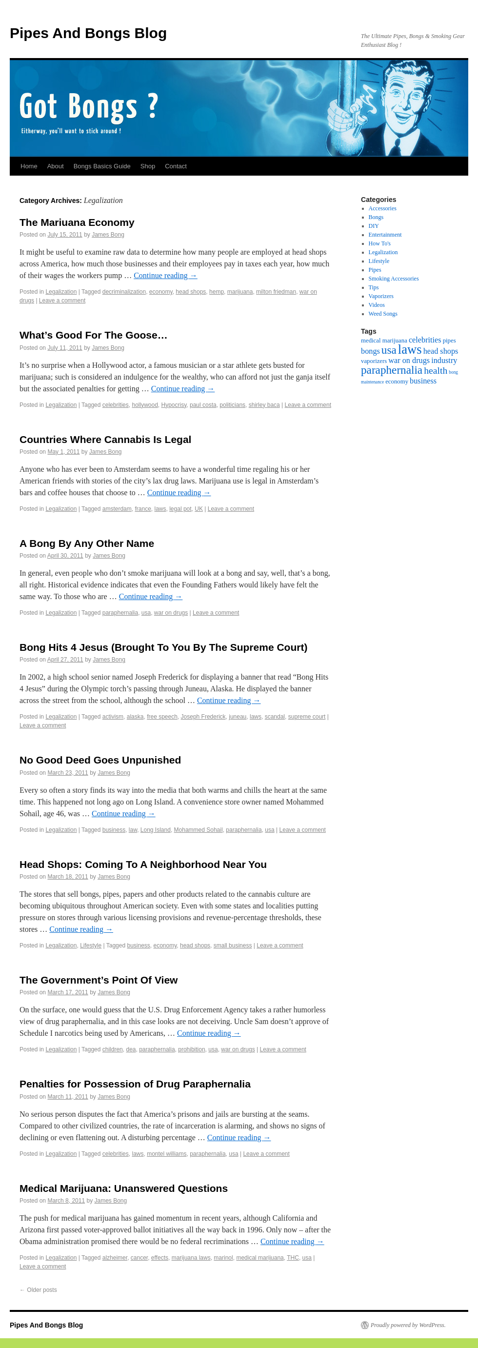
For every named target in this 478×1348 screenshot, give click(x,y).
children (112, 1049)
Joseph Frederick (203, 716)
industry (444, 360)
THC (293, 1257)
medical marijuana (259, 1257)
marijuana (240, 291)
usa (146, 612)
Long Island (155, 829)
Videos (377, 305)
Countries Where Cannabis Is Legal (105, 439)
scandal (275, 716)
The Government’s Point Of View (99, 980)
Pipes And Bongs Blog (88, 33)
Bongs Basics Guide (102, 166)
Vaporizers (381, 296)
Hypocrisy (174, 405)
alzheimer (114, 1257)
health (435, 370)
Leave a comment (62, 300)
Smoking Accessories (394, 278)
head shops (191, 291)
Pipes (375, 269)
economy (161, 291)
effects (159, 1257)
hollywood (145, 405)
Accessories (383, 208)
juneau (237, 716)
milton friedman (276, 291)
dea (131, 1049)
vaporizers (374, 361)
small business (233, 945)
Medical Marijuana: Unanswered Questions (124, 1188)
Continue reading (166, 275)
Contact (176, 166)
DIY (374, 225)
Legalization (61, 291)
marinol (223, 1257)
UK (199, 508)
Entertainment (385, 234)
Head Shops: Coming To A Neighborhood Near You (143, 864)
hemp (216, 291)
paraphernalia (120, 612)
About (55, 166)
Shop (147, 166)
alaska (135, 716)
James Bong (108, 234)
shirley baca (264, 405)
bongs (370, 351)
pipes (449, 340)
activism (112, 716)
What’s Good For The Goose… (94, 335)
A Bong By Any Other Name (87, 543)
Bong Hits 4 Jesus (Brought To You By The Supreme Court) (163, 647)
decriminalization (124, 291)
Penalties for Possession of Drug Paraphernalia (135, 1083)
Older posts (38, 1290)
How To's (380, 243)
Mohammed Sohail (198, 829)
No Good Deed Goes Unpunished (100, 759)
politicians (232, 405)
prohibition (191, 1049)
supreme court (307, 716)
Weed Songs (383, 313)
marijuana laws (191, 1257)
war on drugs (171, 612)
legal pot (180, 508)
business (113, 829)
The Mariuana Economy (77, 222)
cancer (139, 1257)
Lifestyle (90, 945)
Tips (374, 287)
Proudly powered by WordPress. (408, 1325)
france (143, 508)
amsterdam (117, 508)
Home (29, 166)
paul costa (203, 405)
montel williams (166, 1153)
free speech (162, 716)
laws (160, 508)
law (133, 829)
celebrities (115, 405)
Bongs (376, 217)
